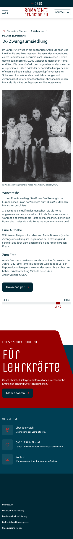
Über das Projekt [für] (25, 427)
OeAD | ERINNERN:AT (40, 442)
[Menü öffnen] (5, 12)
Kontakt (20, 457)
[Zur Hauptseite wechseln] (36, 3)
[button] (62, 12)
